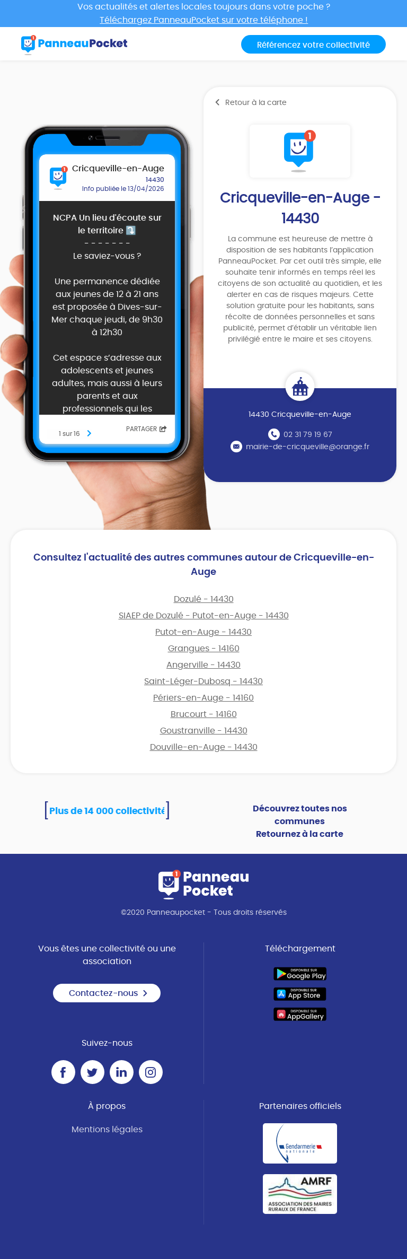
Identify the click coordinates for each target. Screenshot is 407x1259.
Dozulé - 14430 (204, 599)
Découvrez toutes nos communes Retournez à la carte (300, 821)
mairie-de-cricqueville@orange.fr (307, 447)
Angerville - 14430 (203, 665)
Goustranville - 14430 (203, 731)
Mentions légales (107, 1129)
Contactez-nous (108, 993)
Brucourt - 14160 (204, 714)
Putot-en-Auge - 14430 (203, 632)
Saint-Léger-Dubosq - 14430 (203, 681)
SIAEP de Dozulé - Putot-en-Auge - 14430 (204, 615)
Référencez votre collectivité (313, 45)
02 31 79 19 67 (308, 435)
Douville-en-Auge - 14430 (204, 747)
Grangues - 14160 (204, 648)
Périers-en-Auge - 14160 (203, 698)
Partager (146, 429)
